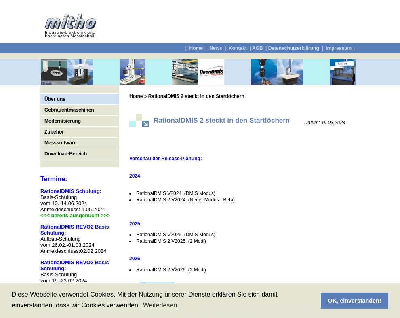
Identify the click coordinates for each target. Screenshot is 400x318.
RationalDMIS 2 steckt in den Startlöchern (196, 96)
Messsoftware (60, 143)
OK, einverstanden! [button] (354, 300)
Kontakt (238, 48)
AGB (257, 48)
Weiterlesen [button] (160, 305)
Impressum (338, 48)
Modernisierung (62, 121)
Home (195, 48)
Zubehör (54, 132)
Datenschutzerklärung (293, 48)
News (215, 48)
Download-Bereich (65, 154)
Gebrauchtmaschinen (69, 110)
